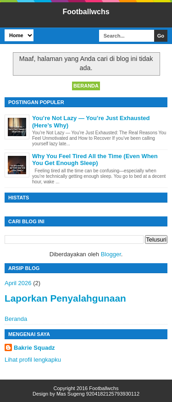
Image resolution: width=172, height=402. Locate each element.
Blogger (111, 254)
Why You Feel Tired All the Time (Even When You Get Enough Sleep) (95, 160)
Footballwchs (85, 12)
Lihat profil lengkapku (33, 359)
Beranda (86, 85)
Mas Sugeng (70, 393)
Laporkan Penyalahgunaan (65, 298)
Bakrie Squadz (34, 347)
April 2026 (18, 283)
